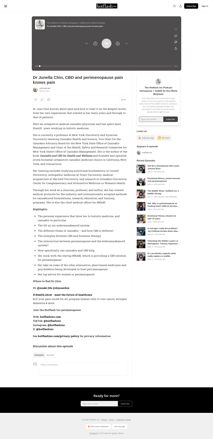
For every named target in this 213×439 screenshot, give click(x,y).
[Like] (35, 99)
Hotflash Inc (44, 88)
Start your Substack (97, 426)
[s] (141, 169)
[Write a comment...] (83, 368)
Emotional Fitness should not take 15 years (162, 217)
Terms (112, 419)
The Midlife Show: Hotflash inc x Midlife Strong (163, 192)
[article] (158, 168)
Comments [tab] (39, 355)
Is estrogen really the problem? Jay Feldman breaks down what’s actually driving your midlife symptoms (164, 229)
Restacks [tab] (50, 355)
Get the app (119, 426)
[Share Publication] (180, 6)
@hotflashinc (52, 320)
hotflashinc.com (50, 316)
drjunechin (62, 288)
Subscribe (191, 6)
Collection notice (123, 419)
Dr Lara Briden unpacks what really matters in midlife (162, 254)
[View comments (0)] (176, 35)
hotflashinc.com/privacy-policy (58, 336)
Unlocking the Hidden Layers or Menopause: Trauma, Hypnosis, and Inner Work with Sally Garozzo (163, 242)
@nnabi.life (44, 288)
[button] (86, 43)
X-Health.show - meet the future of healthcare (62, 294)
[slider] (106, 66)
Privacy (104, 419)
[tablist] (44, 355)
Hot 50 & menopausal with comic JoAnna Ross (163, 167)
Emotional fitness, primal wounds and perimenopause (164, 179)
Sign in (204, 6)
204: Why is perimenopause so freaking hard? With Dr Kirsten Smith (162, 204)
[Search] (174, 6)
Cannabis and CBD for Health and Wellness (66, 155)
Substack (94, 433)
